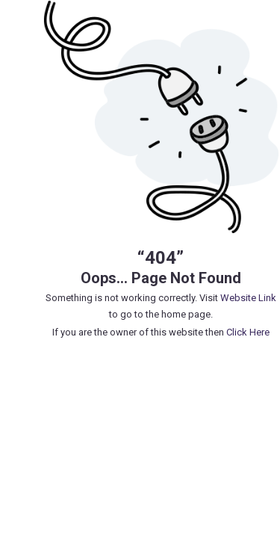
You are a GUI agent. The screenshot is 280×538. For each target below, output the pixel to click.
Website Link (248, 297)
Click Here (248, 332)
